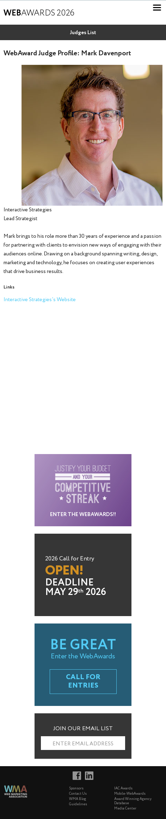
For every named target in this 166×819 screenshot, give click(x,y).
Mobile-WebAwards (130, 793)
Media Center (125, 808)
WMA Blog (77, 799)
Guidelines (78, 804)
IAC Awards (123, 788)
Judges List (83, 33)
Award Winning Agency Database (133, 801)
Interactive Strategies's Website (40, 300)
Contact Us (78, 793)
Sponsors (76, 788)
